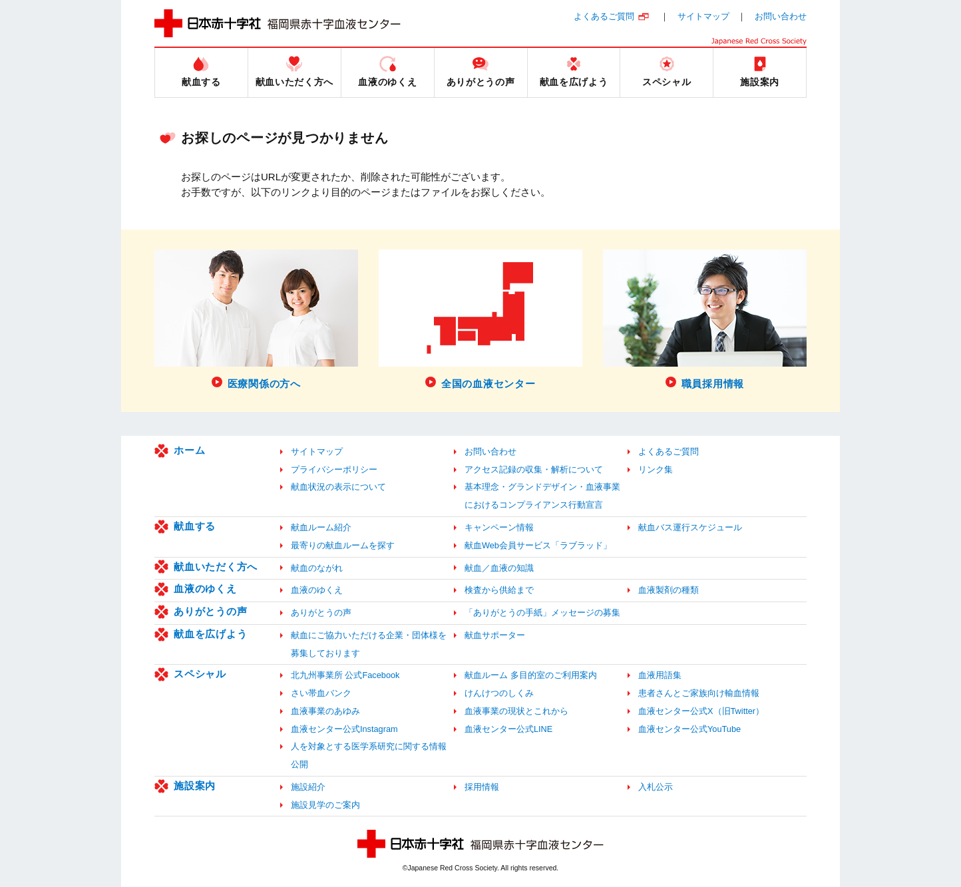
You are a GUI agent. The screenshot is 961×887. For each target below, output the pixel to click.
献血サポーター (495, 635)
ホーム (189, 450)
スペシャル (200, 673)
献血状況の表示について (338, 487)
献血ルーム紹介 (321, 527)
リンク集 (655, 469)
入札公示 (655, 787)
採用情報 (482, 787)
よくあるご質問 (604, 16)
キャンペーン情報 (499, 527)
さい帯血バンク (321, 693)
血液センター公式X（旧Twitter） (701, 711)
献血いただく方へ (216, 566)
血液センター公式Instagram (344, 729)
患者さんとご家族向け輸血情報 (698, 693)
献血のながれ (317, 568)
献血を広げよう (210, 633)
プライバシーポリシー (334, 469)
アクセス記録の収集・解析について (534, 469)
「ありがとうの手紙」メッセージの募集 (542, 613)
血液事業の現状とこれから (516, 711)
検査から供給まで (499, 590)
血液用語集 (659, 675)
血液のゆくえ (205, 588)
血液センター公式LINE (508, 729)
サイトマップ (703, 16)
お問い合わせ (781, 16)
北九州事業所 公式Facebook (345, 675)
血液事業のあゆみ (325, 711)
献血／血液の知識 (499, 568)
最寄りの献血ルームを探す (343, 545)
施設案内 (195, 785)
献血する (195, 526)
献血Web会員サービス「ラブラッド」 (538, 545)
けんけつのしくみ (499, 693)
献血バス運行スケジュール (690, 527)
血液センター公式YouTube (689, 729)
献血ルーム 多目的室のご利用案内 (531, 675)
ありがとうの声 (210, 611)
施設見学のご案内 (325, 805)
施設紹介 (308, 787)
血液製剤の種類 (668, 590)
